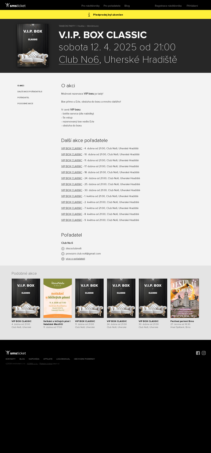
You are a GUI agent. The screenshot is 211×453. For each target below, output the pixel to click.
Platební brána (46, 363)
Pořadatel (23, 97)
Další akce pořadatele (29, 91)
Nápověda (34, 359)
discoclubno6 (73, 248)
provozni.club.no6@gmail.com (83, 253)
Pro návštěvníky (90, 5)
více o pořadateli (75, 258)
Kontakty (11, 359)
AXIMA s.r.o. (32, 363)
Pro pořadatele (112, 5)
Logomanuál (63, 359)
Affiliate (47, 359)
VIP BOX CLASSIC (71, 148)
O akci (20, 85)
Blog (127, 5)
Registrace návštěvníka (168, 5)
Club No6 (79, 60)
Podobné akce (25, 103)
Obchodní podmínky (84, 359)
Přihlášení (192, 5)
